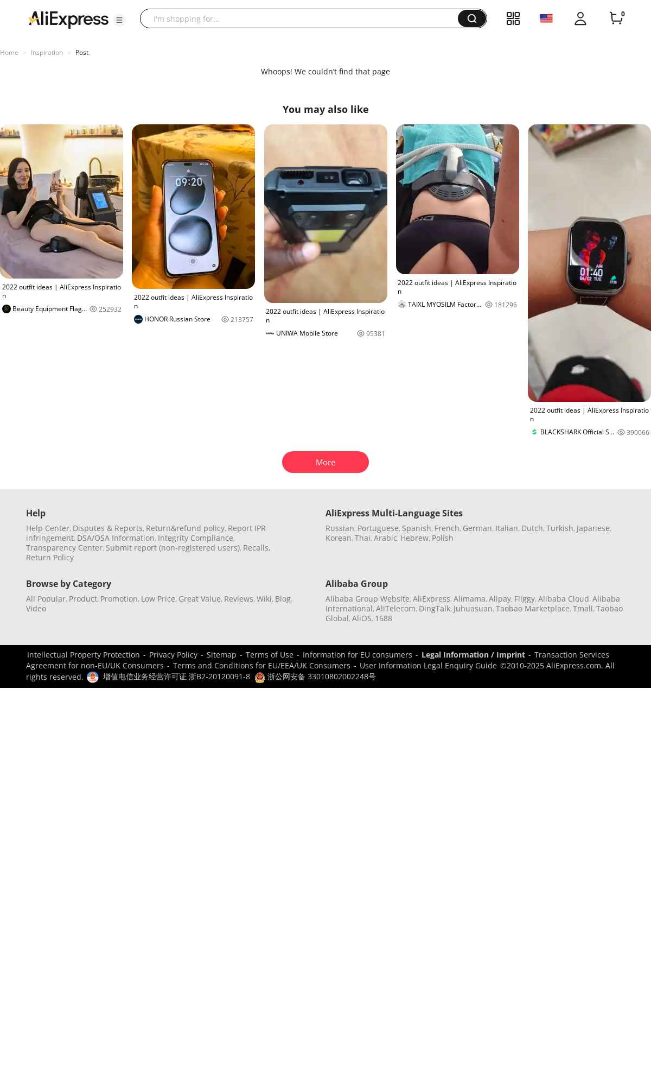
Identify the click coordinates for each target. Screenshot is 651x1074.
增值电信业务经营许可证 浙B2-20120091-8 (176, 676)
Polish (443, 538)
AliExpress (431, 598)
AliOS (362, 618)
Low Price (158, 598)
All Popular (46, 598)
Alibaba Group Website (368, 598)
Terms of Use (269, 654)
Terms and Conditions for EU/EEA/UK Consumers (261, 665)
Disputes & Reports (108, 528)
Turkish (559, 528)
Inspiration (47, 52)
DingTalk (434, 608)
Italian (506, 528)
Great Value (199, 598)
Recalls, (257, 547)
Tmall (583, 608)
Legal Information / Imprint (473, 654)
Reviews (238, 598)
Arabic (385, 538)
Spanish (416, 528)
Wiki (264, 598)
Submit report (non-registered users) (173, 547)
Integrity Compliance (195, 538)
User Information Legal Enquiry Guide (428, 665)
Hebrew (414, 538)
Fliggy (524, 598)
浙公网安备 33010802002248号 (315, 676)
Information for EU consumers (357, 654)
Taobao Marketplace (533, 608)
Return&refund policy (185, 528)
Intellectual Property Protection (83, 654)
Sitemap (222, 654)
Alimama (470, 598)
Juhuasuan (473, 608)
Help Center (47, 528)
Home (9, 52)
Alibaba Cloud (563, 598)
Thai (363, 538)
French (447, 528)
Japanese (593, 528)
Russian (340, 528)
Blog (283, 598)
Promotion (119, 598)
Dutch (532, 528)
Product (83, 598)
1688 (383, 618)
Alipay (500, 598)
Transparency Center (64, 547)
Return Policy (50, 557)
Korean (339, 538)
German (477, 528)
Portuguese (378, 528)
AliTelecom (396, 608)
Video (36, 608)
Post (81, 52)
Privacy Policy (173, 654)
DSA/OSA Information (116, 538)
